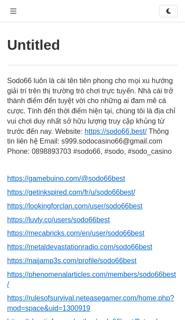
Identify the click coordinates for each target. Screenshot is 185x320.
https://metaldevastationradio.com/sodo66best (79, 247)
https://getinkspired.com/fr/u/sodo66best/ (71, 192)
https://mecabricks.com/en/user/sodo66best (76, 233)
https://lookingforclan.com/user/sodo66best (74, 206)
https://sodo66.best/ (115, 131)
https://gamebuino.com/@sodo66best (66, 178)
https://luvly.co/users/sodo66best (58, 220)
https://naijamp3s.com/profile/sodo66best (72, 260)
